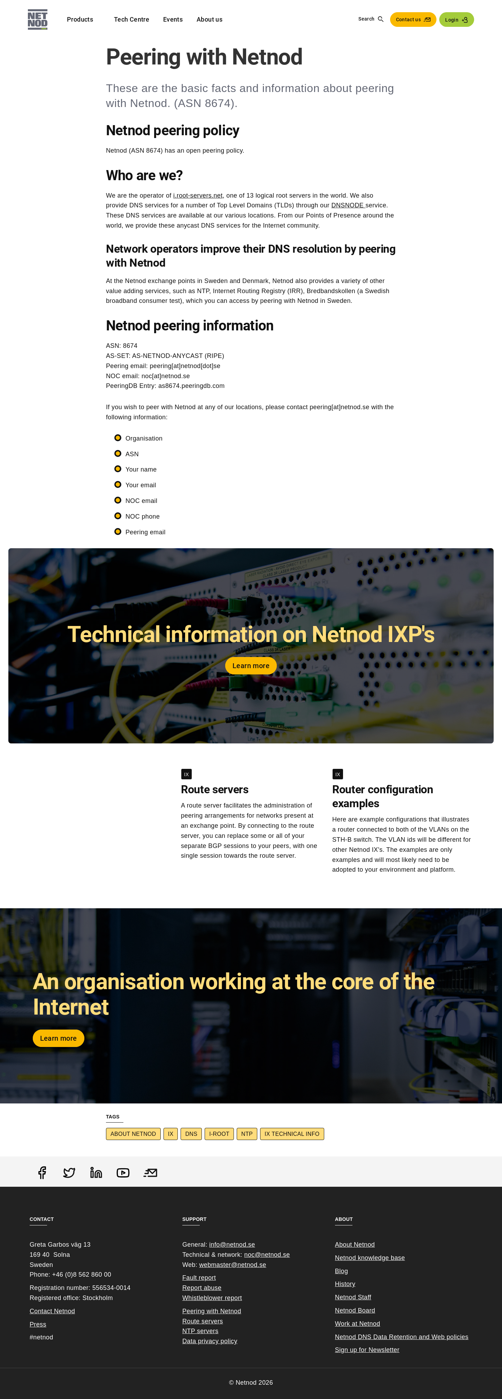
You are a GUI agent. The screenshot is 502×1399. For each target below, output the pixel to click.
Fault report (199, 1277)
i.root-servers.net (198, 195)
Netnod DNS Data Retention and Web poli (396, 1336)
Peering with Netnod (211, 1311)
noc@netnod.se (267, 1254)
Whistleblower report (212, 1297)
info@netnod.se (232, 1244)
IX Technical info (292, 1134)
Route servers (202, 1321)
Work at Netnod (357, 1323)
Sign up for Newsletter (367, 1349)
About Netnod (133, 1134)
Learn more (251, 666)
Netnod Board (355, 1310)
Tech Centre (131, 19)
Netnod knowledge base (370, 1257)
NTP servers (200, 1331)
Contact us (408, 19)
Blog (341, 1271)
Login (451, 20)
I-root (219, 1134)
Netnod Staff (353, 1297)
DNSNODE (349, 205)
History (345, 1283)
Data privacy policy (209, 1341)
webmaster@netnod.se (232, 1264)
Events (173, 19)
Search (366, 19)
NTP (247, 1134)
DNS (191, 1134)
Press (38, 1324)
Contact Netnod (52, 1311)
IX (171, 1134)
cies (462, 1336)
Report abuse (201, 1287)
